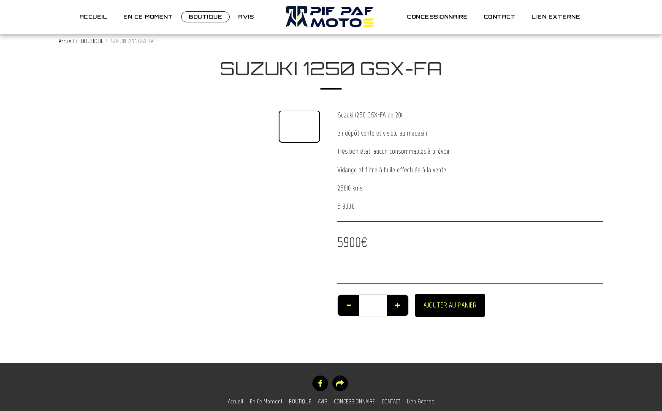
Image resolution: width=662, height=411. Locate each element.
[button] (594, 16)
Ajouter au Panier (450, 305)
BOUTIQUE (92, 41)
